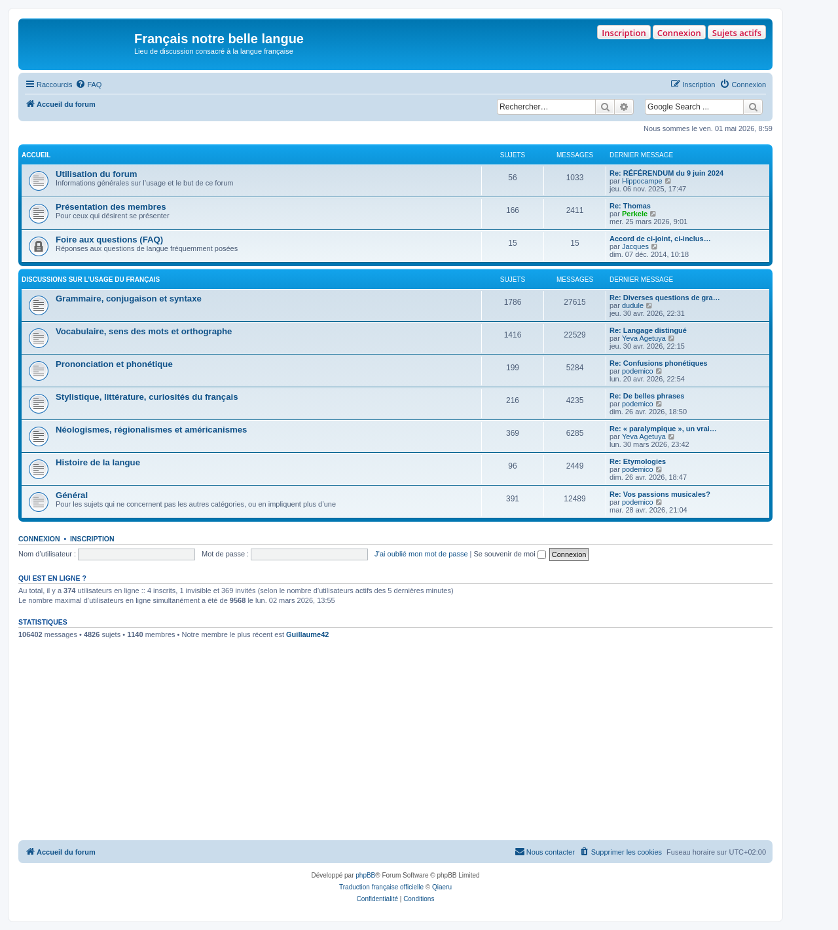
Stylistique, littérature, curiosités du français (147, 397)
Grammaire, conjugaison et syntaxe (129, 298)
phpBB (365, 875)
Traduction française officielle (381, 887)
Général (72, 495)
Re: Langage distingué (648, 330)
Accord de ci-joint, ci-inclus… (660, 238)
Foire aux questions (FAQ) (109, 239)
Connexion (679, 33)
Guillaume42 (307, 634)
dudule (633, 305)
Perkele (634, 214)
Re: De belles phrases (647, 396)
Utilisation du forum (96, 174)
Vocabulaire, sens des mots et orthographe (144, 331)
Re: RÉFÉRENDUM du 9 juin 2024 (666, 173)
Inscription (624, 33)
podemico (637, 371)
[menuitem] (88, 84)
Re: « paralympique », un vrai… (663, 429)
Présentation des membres (111, 207)
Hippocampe (642, 181)
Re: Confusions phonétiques (659, 363)
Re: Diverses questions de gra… (665, 297)
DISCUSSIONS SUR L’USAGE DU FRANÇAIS (91, 279)
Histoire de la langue (98, 462)
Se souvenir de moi (510, 554)
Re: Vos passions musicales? (660, 494)
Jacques (635, 246)
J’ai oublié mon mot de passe (420, 554)
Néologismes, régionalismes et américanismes (151, 430)
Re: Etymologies (638, 461)
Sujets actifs (736, 33)
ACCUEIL (36, 155)
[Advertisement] (395, 742)
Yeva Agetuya (644, 338)
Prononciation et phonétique (114, 364)
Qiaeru (442, 887)
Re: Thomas (630, 206)
